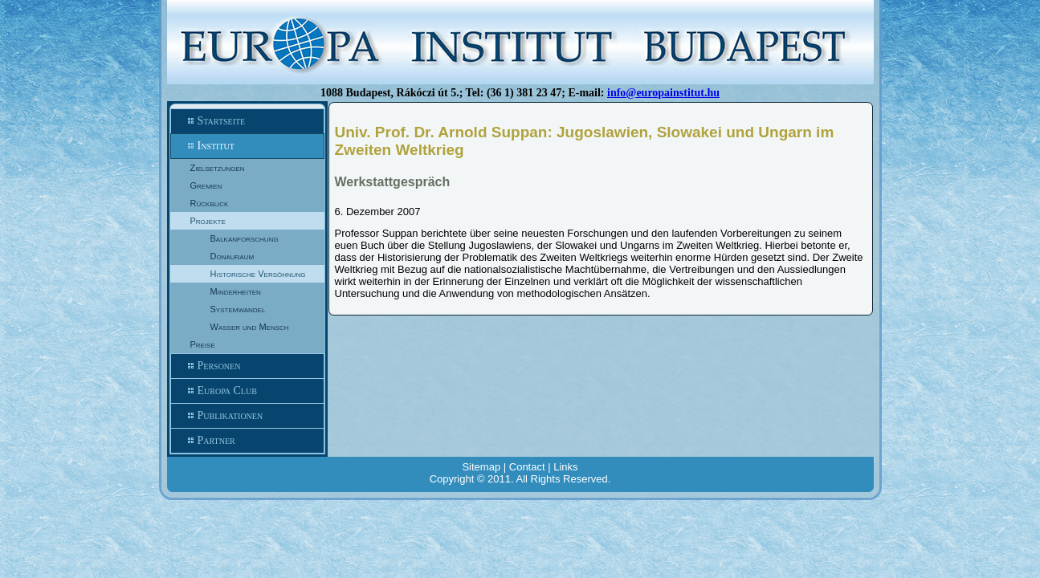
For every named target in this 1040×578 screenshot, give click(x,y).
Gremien (206, 185)
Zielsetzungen (217, 168)
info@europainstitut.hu (663, 93)
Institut (247, 146)
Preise (202, 344)
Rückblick (209, 203)
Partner (247, 441)
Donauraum (232, 256)
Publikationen (247, 416)
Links (565, 467)
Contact (527, 467)
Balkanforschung (244, 238)
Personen (247, 366)
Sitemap (481, 467)
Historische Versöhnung (258, 274)
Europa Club (247, 391)
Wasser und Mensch (249, 327)
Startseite (247, 121)
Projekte (208, 221)
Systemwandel (238, 309)
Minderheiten (235, 291)
